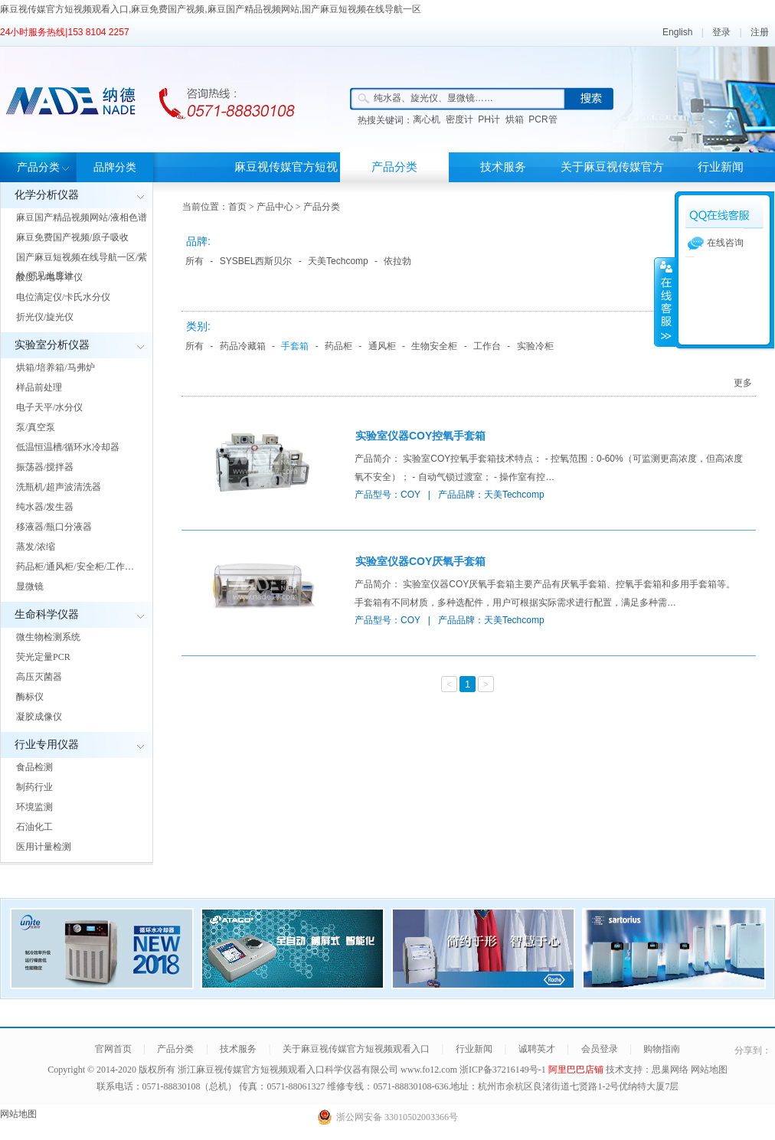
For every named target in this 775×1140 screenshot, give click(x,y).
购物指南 (661, 1049)
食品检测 (34, 767)
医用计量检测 (43, 846)
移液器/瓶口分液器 (54, 526)
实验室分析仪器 (52, 345)
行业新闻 (721, 167)
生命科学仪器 (47, 614)
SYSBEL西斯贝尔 (256, 261)
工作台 (487, 346)
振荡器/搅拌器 (45, 467)
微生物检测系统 (48, 637)
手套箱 (295, 346)
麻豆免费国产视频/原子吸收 (72, 237)
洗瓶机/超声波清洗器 (58, 487)
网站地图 (709, 1069)
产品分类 (38, 167)
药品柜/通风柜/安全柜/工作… (75, 566)
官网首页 (113, 1049)
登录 (721, 32)
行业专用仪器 (47, 744)
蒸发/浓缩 (35, 546)
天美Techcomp (338, 261)
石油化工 (34, 827)
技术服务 (503, 167)
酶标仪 (30, 696)
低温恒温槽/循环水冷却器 (67, 447)
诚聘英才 (536, 1049)
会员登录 (599, 1049)
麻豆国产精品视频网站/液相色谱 (81, 217)
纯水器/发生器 (45, 506)
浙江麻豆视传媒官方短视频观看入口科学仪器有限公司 (288, 1069)
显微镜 (30, 586)
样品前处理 (39, 387)
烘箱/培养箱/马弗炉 (55, 367)
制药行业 (34, 787)
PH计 (489, 119)
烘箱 (514, 119)
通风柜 (382, 346)
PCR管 (542, 119)
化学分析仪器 (47, 195)
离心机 (426, 119)
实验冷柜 (535, 346)
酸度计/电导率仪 (49, 277)
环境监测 (34, 807)
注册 (759, 32)
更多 (743, 382)
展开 (664, 301)
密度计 (459, 119)
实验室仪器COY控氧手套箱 (420, 436)
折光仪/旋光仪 (45, 317)
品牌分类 (114, 167)
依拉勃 (397, 261)
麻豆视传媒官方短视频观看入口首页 (286, 182)
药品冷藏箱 (243, 346)
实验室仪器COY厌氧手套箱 (420, 561)
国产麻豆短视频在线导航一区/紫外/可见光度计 (81, 266)
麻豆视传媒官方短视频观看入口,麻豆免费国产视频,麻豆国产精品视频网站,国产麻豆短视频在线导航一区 (210, 9)
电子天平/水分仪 (49, 407)
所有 (194, 261)
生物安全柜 (434, 346)
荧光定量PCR (43, 657)
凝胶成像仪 (39, 716)
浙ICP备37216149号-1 (503, 1069)
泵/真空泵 (35, 427)
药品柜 (338, 346)
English (677, 32)
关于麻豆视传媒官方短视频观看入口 (612, 182)
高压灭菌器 (39, 676)
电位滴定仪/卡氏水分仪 (63, 297)
